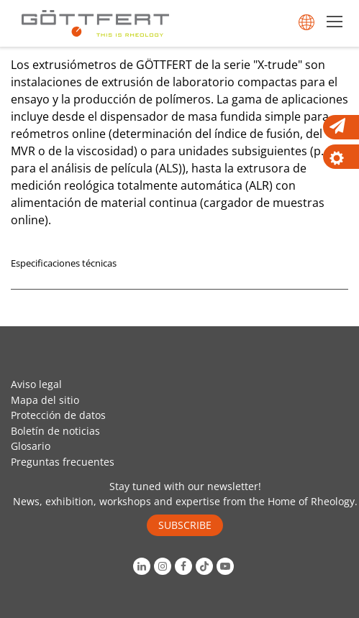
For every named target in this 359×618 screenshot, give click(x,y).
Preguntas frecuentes (62, 462)
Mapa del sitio (45, 400)
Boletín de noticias (55, 431)
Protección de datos (58, 415)
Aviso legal (36, 384)
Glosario (30, 446)
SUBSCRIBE (185, 525)
